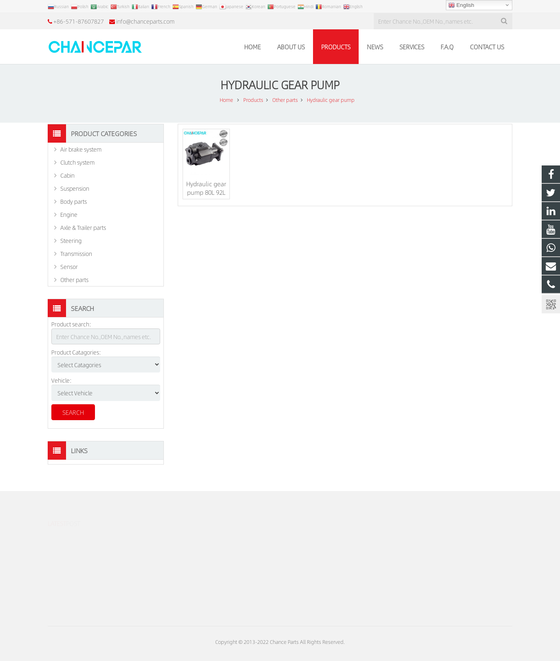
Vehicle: (61, 380)
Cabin (67, 175)
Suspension (74, 188)
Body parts (73, 201)
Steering (71, 240)
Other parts (74, 279)
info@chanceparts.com (145, 21)
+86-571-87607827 (78, 21)
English (461, 5)
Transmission (76, 253)
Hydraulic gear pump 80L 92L (206, 188)
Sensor (69, 266)
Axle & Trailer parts (83, 227)
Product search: (71, 323)
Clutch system (77, 162)
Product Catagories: (76, 352)
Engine (68, 214)
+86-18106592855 (315, 538)
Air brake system (80, 149)
